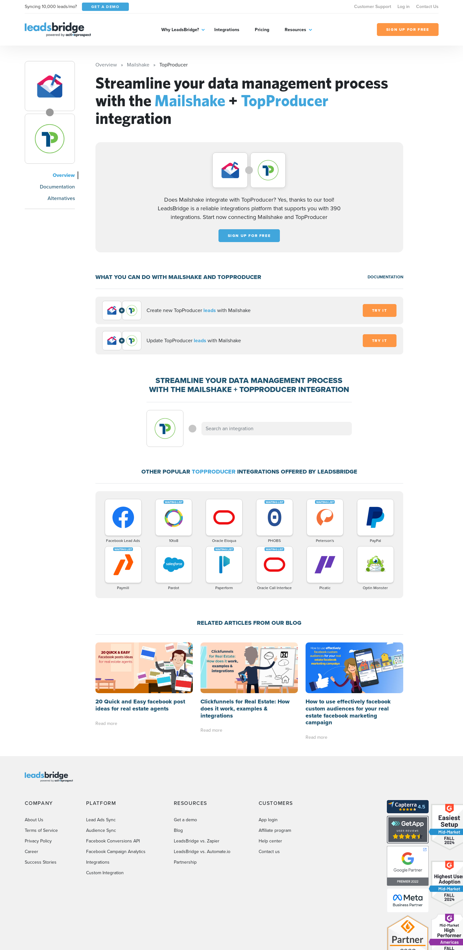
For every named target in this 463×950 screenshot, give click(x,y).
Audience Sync (101, 830)
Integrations (226, 29)
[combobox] (276, 428)
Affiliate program (275, 830)
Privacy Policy (38, 841)
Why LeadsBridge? (180, 29)
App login (268, 819)
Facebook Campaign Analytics (116, 851)
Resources (295, 29)
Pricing (262, 29)
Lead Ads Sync (101, 819)
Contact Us (427, 6)
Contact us (269, 851)
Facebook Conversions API (113, 841)
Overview (64, 175)
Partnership (185, 862)
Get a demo (185, 819)
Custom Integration (105, 872)
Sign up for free (249, 236)
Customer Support (372, 6)
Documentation (57, 186)
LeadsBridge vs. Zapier (196, 841)
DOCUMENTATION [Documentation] (385, 277)
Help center (270, 841)
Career (31, 851)
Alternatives (61, 198)
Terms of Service (41, 830)
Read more (106, 723)
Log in (403, 6)
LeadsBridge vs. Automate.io (202, 851)
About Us (34, 819)
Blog (178, 830)
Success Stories (41, 862)
